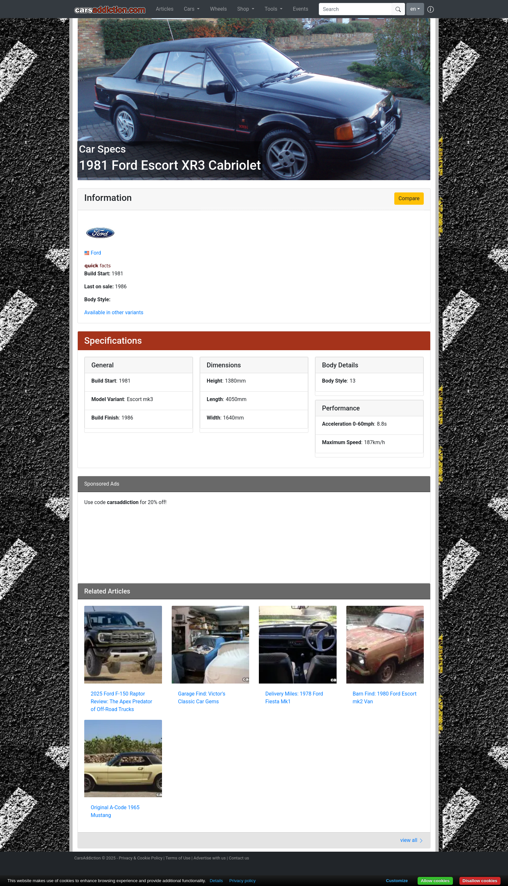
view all (412, 840)
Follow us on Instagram (384, 859)
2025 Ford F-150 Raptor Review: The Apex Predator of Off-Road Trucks (121, 701)
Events (300, 9)
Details (216, 880)
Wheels (218, 9)
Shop (243, 9)
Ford (96, 253)
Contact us (239, 858)
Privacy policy (242, 880)
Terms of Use (178, 858)
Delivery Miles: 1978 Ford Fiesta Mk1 (294, 698)
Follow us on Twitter (395, 859)
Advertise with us (209, 858)
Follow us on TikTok (418, 859)
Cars (190, 9)
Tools (272, 9)
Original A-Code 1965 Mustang (115, 811)
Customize (397, 880)
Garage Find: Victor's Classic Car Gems (201, 698)
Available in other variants (114, 312)
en (413, 9)
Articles (164, 9)
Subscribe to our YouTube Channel (430, 859)
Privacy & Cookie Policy (141, 858)
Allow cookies (435, 880)
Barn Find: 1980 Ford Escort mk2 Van (385, 698)
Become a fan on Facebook (407, 859)
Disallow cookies (480, 880)
